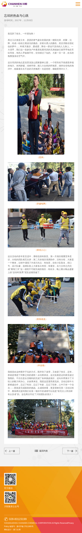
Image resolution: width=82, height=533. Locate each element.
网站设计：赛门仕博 (12, 530)
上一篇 (10, 451)
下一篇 (72, 451)
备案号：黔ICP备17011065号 (21, 526)
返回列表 (43, 451)
